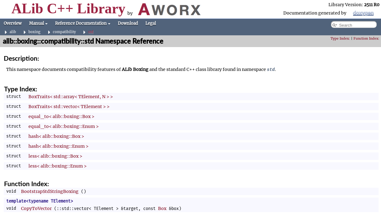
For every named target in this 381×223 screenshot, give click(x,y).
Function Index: (366, 39)
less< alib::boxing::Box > (55, 156)
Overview (13, 23)
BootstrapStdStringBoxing (50, 191)
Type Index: (340, 39)
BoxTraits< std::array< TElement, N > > (70, 96)
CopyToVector (36, 208)
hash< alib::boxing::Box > (56, 136)
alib (13, 32)
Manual (38, 23)
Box (162, 208)
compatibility (64, 32)
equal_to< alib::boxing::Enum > (63, 126)
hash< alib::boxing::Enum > (58, 146)
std (90, 32)
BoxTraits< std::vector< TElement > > (68, 106)
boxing (34, 32)
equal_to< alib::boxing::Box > (61, 116)
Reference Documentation (82, 23)
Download (128, 23)
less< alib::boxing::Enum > (57, 166)
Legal (150, 23)
